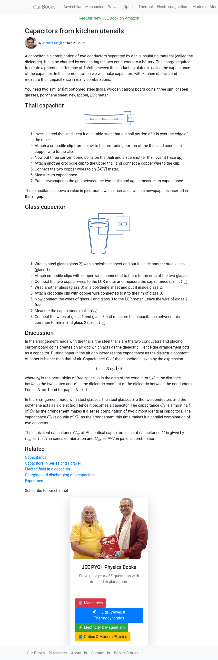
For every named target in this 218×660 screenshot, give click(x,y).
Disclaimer (58, 653)
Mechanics (94, 6)
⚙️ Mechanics (90, 603)
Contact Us (100, 653)
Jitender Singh (52, 43)
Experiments (36, 481)
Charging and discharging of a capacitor (59, 475)
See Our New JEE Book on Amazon (109, 18)
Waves (113, 6)
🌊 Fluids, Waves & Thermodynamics (109, 615)
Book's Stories (126, 653)
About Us (79, 653)
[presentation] (102, 169)
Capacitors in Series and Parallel (53, 463)
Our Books (44, 7)
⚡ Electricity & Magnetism (101, 627)
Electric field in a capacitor (47, 469)
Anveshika (72, 6)
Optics (129, 6)
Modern (199, 6)
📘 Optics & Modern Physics (102, 636)
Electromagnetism (172, 6)
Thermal (146, 6)
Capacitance (36, 457)
